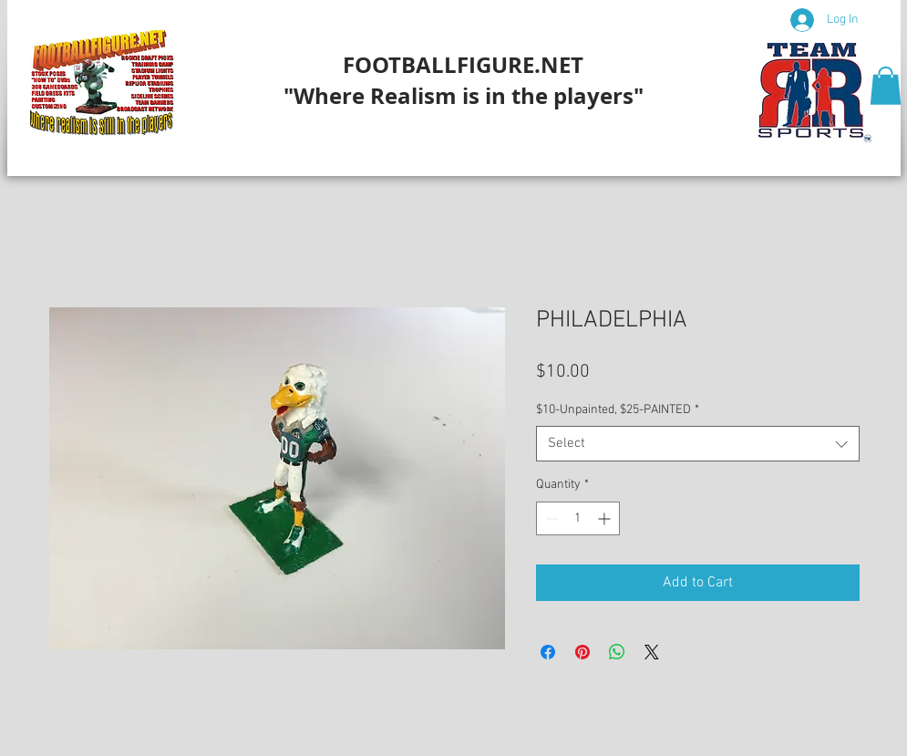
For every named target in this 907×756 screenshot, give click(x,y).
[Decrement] (550, 518)
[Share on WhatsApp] (617, 652)
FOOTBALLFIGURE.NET (463, 64)
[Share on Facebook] (548, 652)
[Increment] (605, 518)
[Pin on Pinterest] (582, 652)
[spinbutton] (578, 518)
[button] (886, 86)
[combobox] (698, 443)
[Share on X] (652, 652)
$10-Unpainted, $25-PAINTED (617, 410)
